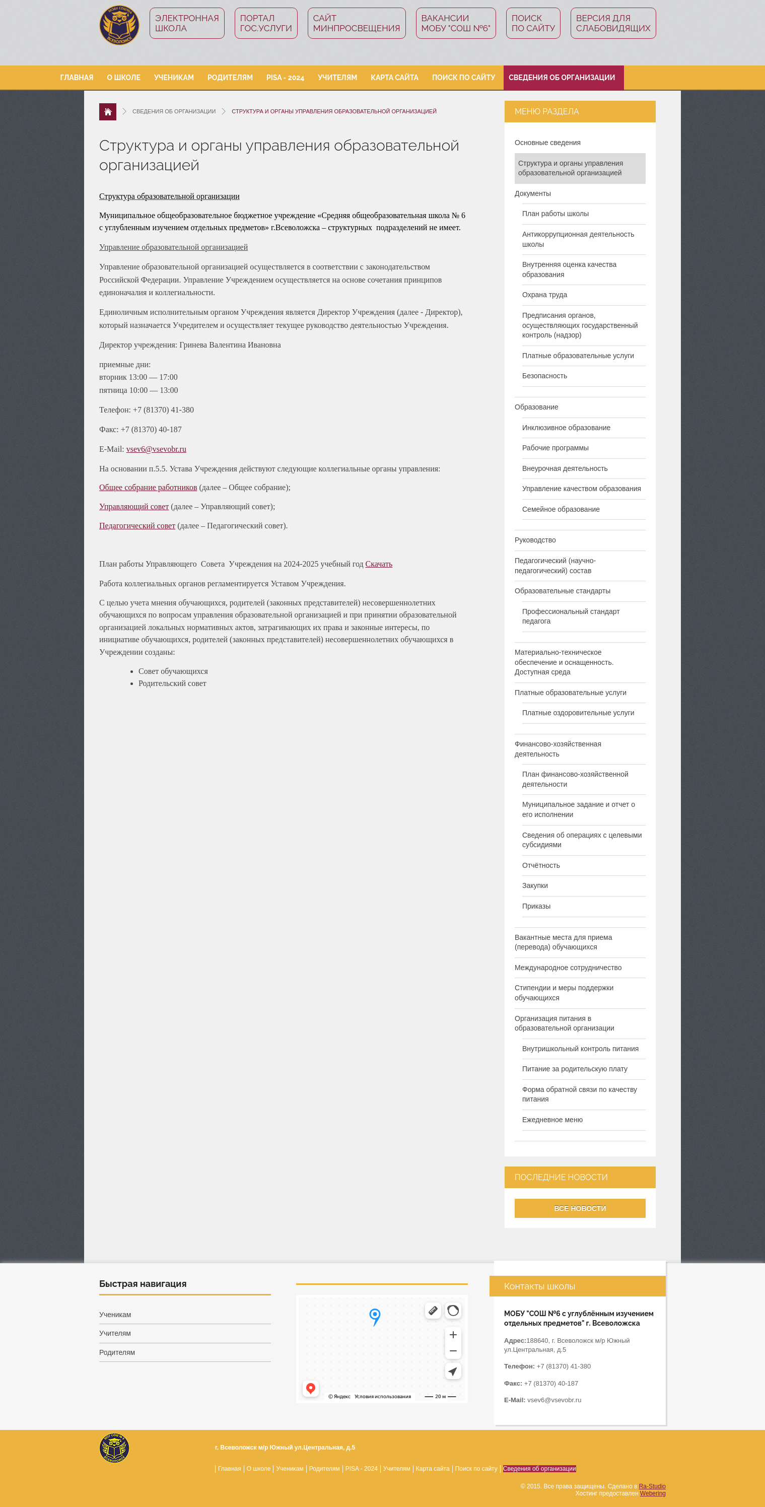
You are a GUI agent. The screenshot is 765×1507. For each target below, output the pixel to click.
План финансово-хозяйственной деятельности (575, 779)
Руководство (535, 540)
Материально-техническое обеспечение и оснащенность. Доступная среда (564, 662)
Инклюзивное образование (566, 428)
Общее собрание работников (148, 487)
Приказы (536, 906)
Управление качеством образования (581, 489)
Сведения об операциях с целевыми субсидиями (582, 840)
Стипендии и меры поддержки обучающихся (564, 993)
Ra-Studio (652, 1486)
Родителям (230, 78)
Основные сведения (548, 143)
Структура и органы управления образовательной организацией (570, 168)
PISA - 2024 (285, 78)
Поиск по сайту (533, 23)
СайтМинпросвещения (356, 23)
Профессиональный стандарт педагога (571, 616)
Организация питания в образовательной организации (564, 1023)
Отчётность (541, 865)
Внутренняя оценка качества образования (569, 269)
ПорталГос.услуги (266, 23)
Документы (533, 193)
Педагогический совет (137, 525)
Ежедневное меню (552, 1120)
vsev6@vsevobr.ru (156, 449)
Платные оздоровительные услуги (578, 713)
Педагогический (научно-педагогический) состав (555, 566)
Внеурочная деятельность (565, 468)
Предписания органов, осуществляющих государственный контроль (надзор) (580, 325)
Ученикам (174, 78)
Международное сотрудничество (568, 968)
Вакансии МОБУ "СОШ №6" (456, 23)
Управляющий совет (134, 506)
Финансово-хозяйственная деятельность (558, 749)
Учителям (337, 78)
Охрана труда (544, 295)
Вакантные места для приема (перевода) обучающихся (563, 942)
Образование (537, 407)
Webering (653, 1493)
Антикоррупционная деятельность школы (578, 239)
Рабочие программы (555, 448)
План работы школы (555, 214)
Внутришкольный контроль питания (580, 1049)
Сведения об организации (562, 78)
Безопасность (544, 376)
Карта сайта (395, 78)
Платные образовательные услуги (578, 356)
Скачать (379, 564)
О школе (124, 78)
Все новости (580, 1208)
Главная (77, 78)
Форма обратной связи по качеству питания (579, 1094)
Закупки (535, 885)
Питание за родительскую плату (575, 1069)
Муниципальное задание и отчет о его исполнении (578, 809)
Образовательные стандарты (562, 591)
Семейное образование (561, 509)
